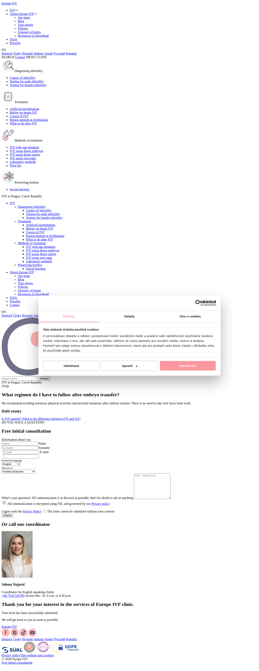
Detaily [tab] (129, 316)
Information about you (16, 439)
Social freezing (19, 189)
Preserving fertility (30, 265)
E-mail (44, 452)
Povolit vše (188, 366)
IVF (12, 10)
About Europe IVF (22, 14)
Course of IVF (19, 116)
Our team (24, 17)
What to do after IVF (23, 123)
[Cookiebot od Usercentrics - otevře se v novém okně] (198, 303)
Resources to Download (33, 35)
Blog (21, 21)
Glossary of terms (29, 32)
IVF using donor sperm (25, 154)
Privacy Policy (32, 516)
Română (71, 53)
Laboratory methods (23, 162)
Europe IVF (9, 3)
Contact (20, 57)
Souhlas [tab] (69, 316)
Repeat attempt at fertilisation (29, 120)
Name (42, 443)
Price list (15, 165)
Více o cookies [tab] (190, 316)
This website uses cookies (37, 660)
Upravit (129, 366)
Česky (17, 53)
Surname (44, 447)
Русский (59, 53)
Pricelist (15, 43)
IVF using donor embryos (26, 151)
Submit (7, 520)
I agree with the (58, 516)
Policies (23, 28)
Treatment (24, 221)
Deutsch (7, 53)
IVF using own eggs (23, 158)
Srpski (49, 53)
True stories (25, 24)
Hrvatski (27, 53)
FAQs (13, 39)
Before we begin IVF (23, 112)
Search (44, 378)
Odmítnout (71, 366)
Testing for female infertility (28, 85)
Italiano (39, 53)
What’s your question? (16, 502)
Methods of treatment (32, 243)
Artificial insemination (24, 109)
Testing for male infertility (27, 81)
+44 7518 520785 (13, 600)
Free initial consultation (17, 667)
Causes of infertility (22, 77)
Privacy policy (100, 508)
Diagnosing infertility (32, 206)
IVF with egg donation (24, 147)
